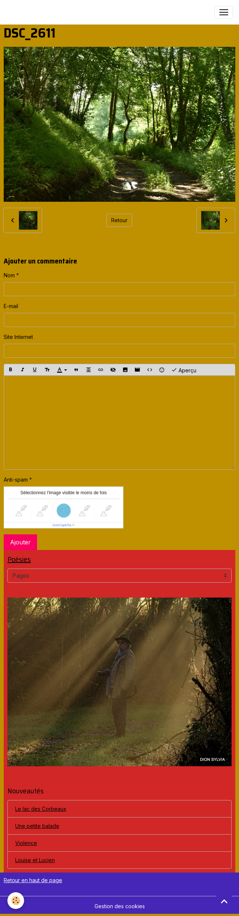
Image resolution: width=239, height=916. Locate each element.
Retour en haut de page (33, 880)
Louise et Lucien (35, 860)
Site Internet (18, 337)
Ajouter (20, 542)
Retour (119, 220)
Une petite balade (37, 826)
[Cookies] (15, 900)
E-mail (11, 306)
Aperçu (183, 369)
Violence (26, 843)
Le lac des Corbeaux (40, 809)
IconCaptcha (62, 525)
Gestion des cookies (119, 906)
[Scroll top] (224, 901)
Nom (9, 275)
